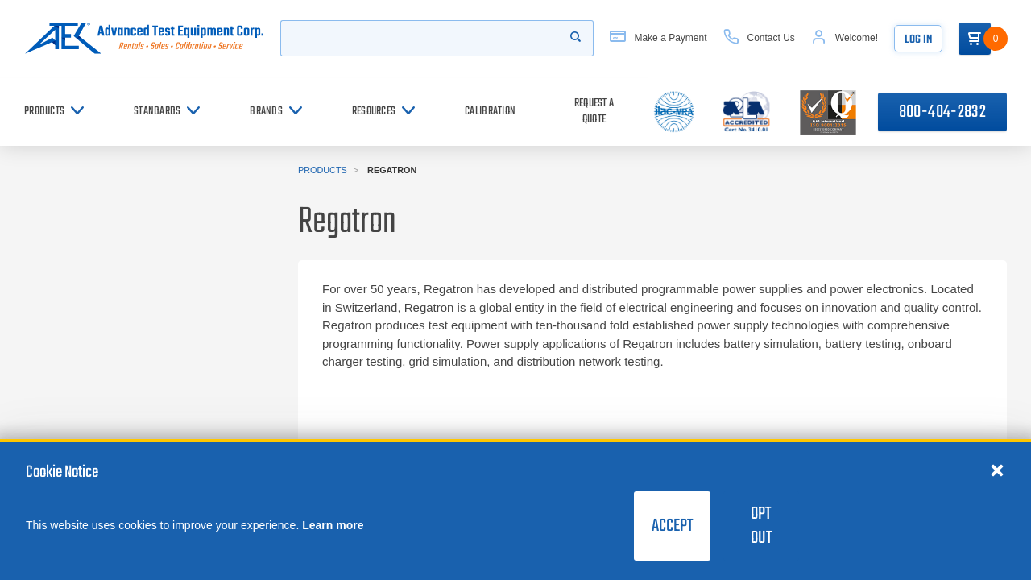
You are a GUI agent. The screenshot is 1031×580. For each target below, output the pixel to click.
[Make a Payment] (658, 38)
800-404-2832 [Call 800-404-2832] (942, 112)
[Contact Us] (759, 38)
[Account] (844, 38)
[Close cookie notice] (997, 470)
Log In (918, 40)
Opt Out (761, 526)
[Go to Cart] (975, 39)
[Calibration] (490, 111)
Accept (672, 526)
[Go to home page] (144, 38)
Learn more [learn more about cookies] (332, 525)
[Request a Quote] (594, 111)
